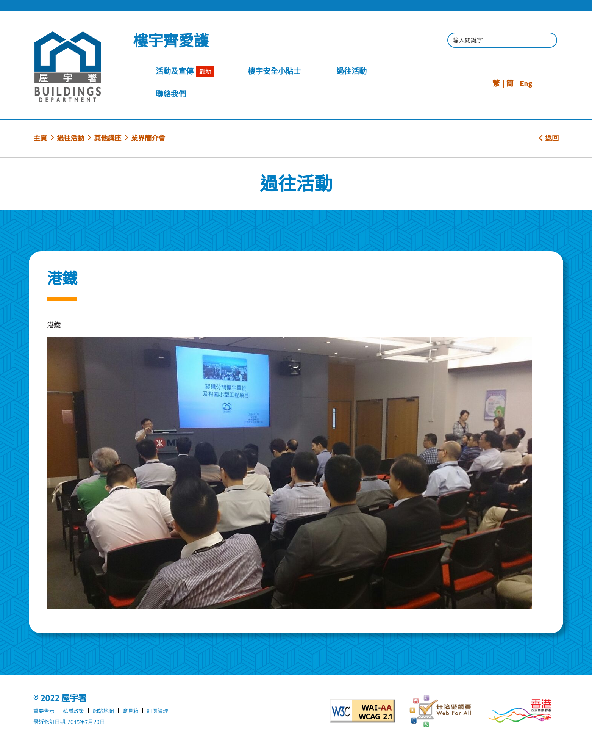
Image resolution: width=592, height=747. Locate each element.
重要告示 (44, 711)
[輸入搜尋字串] (502, 40)
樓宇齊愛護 (171, 41)
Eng (526, 83)
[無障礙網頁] (441, 711)
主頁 (40, 138)
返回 (549, 138)
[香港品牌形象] (520, 711)
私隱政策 (73, 711)
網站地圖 (103, 711)
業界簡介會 (148, 138)
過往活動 (70, 138)
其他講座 (107, 138)
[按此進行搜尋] (547, 41)
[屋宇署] (67, 66)
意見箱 (131, 711)
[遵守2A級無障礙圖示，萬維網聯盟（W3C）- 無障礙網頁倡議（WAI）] (362, 711)
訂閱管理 (157, 711)
